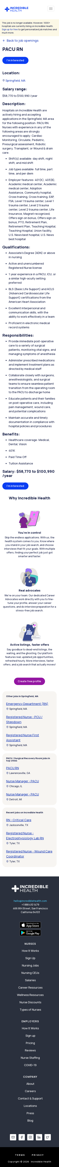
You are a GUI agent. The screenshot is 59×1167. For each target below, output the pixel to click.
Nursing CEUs (30, 973)
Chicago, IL (14, 786)
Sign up (30, 1035)
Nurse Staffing (30, 1058)
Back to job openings (20, 40)
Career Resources (30, 987)
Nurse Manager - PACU (22, 781)
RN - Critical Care (18, 820)
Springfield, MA (13, 80)
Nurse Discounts (30, 1002)
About (30, 1084)
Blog (30, 1120)
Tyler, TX (13, 843)
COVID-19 (30, 1065)
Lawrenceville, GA (18, 773)
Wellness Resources (30, 995)
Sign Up (30, 958)
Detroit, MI (14, 799)
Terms (20, 1155)
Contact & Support (30, 1098)
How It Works (30, 951)
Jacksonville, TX (17, 825)
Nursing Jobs (30, 965)
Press (30, 1113)
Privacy (38, 1155)
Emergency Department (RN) (27, 704)
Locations (30, 1106)
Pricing (30, 1043)
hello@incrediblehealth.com (30, 901)
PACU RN (12, 768)
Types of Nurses (30, 1009)
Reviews (30, 1050)
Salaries (30, 980)
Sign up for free (10, 29)
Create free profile (29, 681)
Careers (30, 1091)
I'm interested (15, 60)
